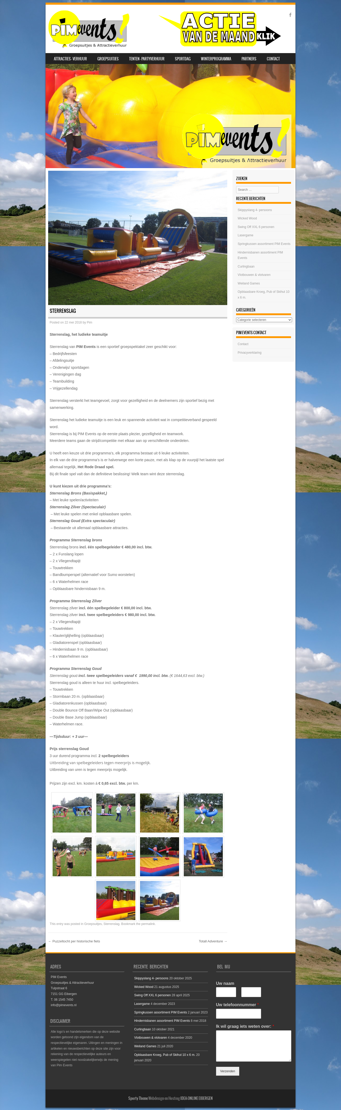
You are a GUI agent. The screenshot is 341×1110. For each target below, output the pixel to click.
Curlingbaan (246, 266)
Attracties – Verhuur (70, 59)
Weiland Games (249, 283)
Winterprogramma (216, 59)
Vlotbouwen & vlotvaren (254, 275)
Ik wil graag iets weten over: (245, 1026)
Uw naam (225, 983)
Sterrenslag (111, 924)
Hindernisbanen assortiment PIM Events (162, 1021)
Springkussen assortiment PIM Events (264, 244)
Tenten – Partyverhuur (147, 59)
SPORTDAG (183, 59)
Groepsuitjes (108, 59)
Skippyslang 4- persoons (255, 210)
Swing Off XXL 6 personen (256, 227)
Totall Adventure (213, 941)
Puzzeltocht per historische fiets (74, 941)
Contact (273, 59)
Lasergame (245, 235)
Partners (249, 59)
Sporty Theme (138, 1098)
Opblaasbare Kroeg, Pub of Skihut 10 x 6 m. (164, 1055)
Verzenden (227, 1071)
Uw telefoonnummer (237, 1005)
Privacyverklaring (249, 352)
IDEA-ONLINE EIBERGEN (196, 1098)
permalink (148, 924)
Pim (89, 322)
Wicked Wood (247, 218)
